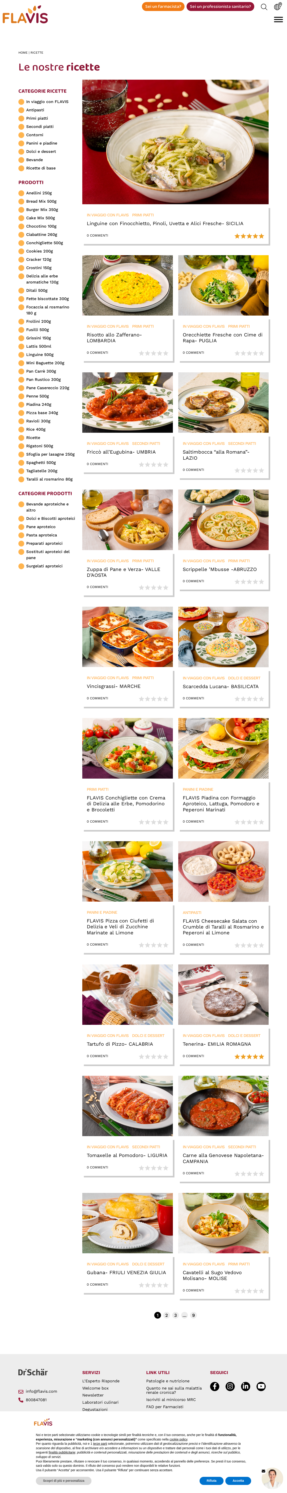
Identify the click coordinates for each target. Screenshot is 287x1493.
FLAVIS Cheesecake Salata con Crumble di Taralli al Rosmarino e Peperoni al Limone (223, 928)
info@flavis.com (37, 1392)
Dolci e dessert (41, 152)
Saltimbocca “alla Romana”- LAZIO (216, 456)
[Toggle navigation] (278, 19)
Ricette (33, 439)
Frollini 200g (38, 322)
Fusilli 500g (37, 331)
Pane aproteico (41, 528)
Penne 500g (37, 397)
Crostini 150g (39, 269)
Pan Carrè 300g (41, 372)
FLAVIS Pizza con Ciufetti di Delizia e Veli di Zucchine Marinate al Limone (120, 928)
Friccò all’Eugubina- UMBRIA (121, 453)
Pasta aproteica (41, 536)
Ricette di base (41, 169)
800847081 (32, 1401)
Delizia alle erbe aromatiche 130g (42, 280)
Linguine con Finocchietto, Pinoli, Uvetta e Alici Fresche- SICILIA (165, 225)
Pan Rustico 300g (43, 380)
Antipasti (35, 111)
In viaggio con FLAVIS (47, 103)
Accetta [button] (238, 1480)
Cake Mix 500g (40, 219)
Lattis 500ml (38, 347)
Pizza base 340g (42, 414)
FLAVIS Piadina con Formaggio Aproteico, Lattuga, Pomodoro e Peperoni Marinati (221, 805)
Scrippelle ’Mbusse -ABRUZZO (220, 570)
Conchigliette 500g (44, 244)
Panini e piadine (41, 144)
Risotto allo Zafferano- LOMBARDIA (114, 339)
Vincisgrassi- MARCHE (114, 687)
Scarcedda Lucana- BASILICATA (221, 688)
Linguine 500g (40, 355)
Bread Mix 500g (41, 202)
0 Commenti (97, 237)
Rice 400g (36, 430)
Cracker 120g (38, 260)
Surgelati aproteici (44, 567)
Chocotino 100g (41, 227)
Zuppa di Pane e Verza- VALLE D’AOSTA (123, 573)
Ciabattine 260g (41, 235)
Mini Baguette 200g (45, 364)
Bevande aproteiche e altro (47, 508)
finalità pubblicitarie (62, 1452)
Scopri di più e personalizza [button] (63, 1480)
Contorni (34, 136)
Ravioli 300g (38, 422)
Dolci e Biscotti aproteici (50, 519)
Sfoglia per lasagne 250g (50, 455)
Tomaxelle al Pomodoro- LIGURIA (127, 1156)
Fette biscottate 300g (47, 300)
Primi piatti (37, 119)
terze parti (100, 1443)
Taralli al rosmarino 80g (49, 480)
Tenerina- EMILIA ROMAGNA (217, 1045)
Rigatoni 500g (39, 447)
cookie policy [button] (178, 1439)
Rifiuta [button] (212, 1480)
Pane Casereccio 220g (47, 389)
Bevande (34, 161)
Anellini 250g (39, 194)
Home (23, 54)
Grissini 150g (38, 339)
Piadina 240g (38, 405)
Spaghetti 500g (41, 463)
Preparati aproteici (44, 544)
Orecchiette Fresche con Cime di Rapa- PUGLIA (223, 339)
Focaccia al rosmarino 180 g (47, 311)
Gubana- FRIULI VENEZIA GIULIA (126, 1274)
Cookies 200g (39, 252)
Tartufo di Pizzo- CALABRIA (120, 1045)
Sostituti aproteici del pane (48, 556)
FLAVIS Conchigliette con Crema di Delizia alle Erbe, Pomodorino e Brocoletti (126, 805)
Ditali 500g (37, 291)
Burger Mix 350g (42, 211)
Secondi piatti (40, 127)
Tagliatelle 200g (41, 472)
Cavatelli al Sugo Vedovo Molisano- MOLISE (212, 1276)
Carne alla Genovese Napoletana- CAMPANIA (223, 1159)
